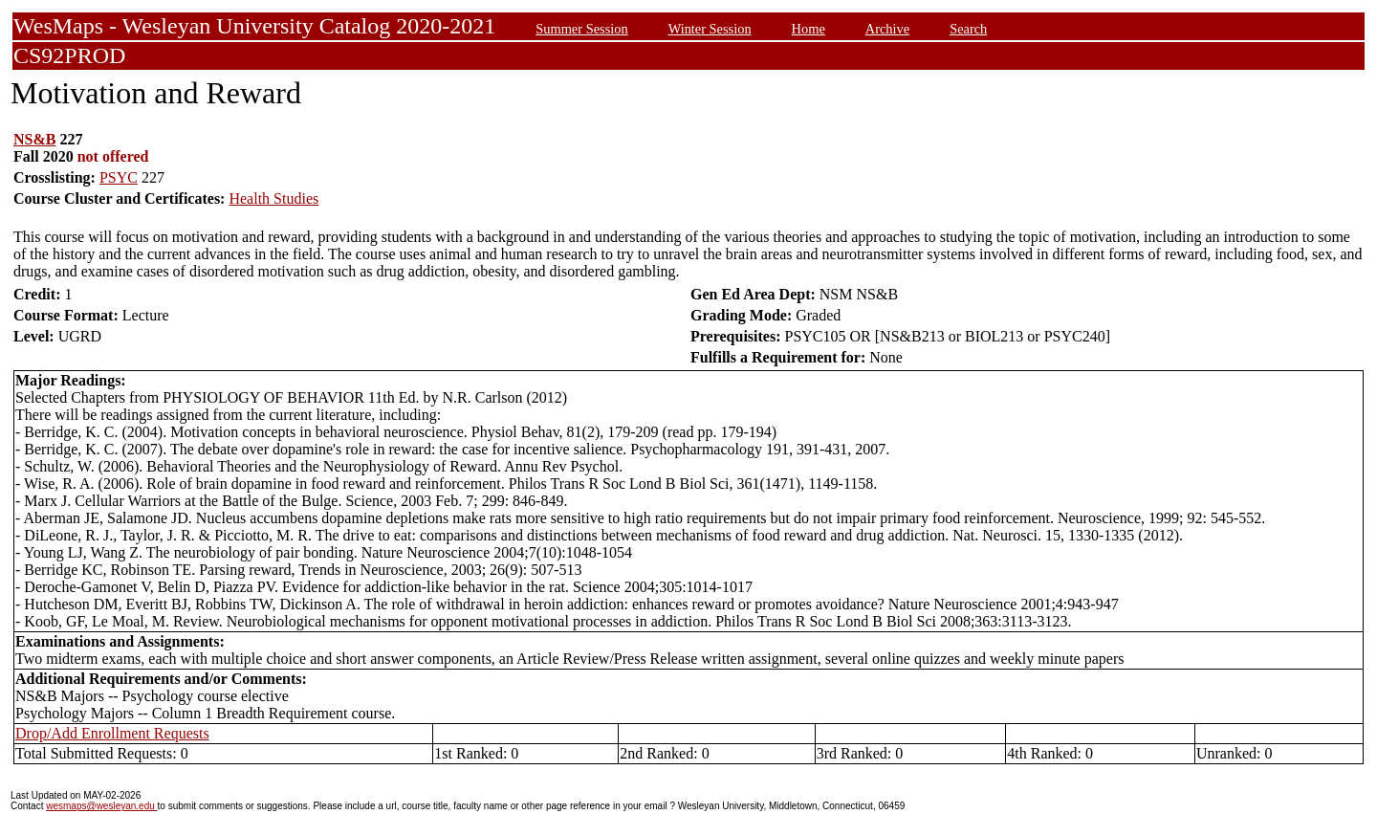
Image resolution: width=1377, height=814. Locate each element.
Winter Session (710, 28)
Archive (887, 28)
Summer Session (581, 28)
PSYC (118, 177)
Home (808, 28)
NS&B (34, 139)
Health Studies (273, 198)
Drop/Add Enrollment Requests (112, 733)
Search (968, 28)
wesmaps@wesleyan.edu (101, 806)
